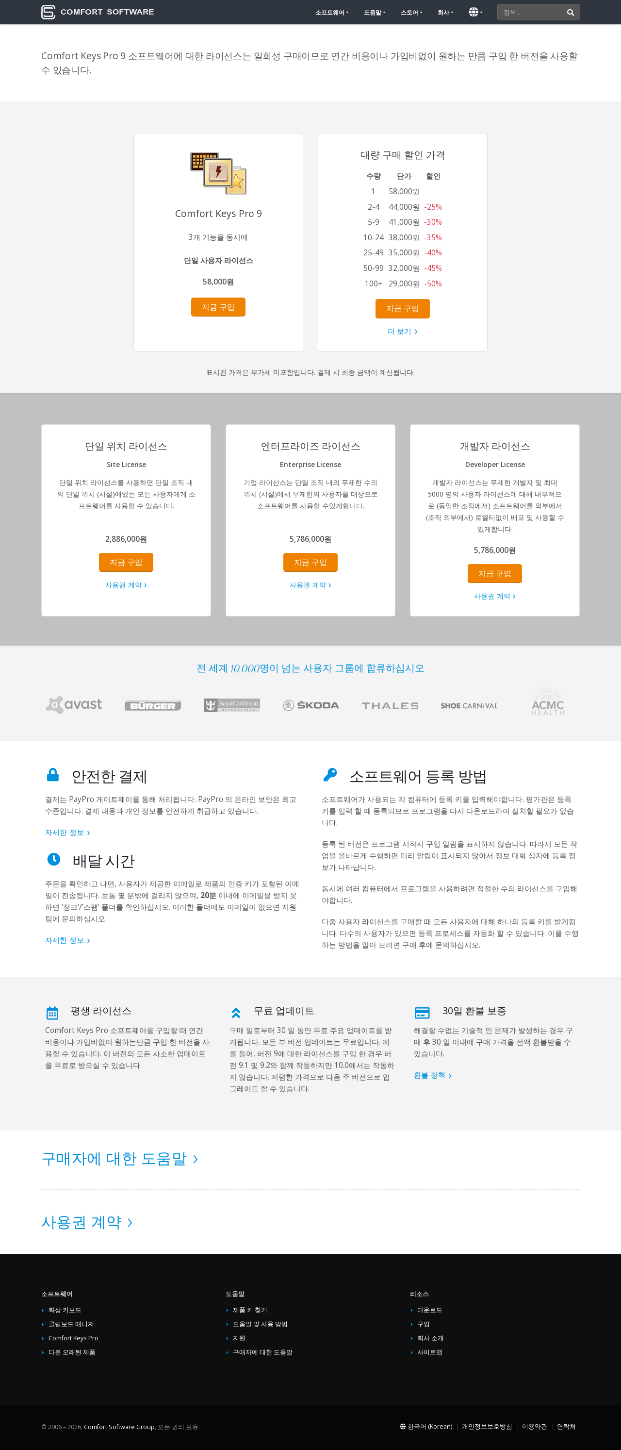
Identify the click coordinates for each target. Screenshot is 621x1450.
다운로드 (429, 1310)
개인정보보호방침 (487, 1426)
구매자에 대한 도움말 (114, 1158)
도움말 (372, 12)
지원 (239, 1338)
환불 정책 (429, 1075)
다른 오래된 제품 (72, 1352)
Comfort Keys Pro (73, 1338)
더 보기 (400, 331)
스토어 (409, 12)
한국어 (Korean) (426, 1426)
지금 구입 (218, 306)
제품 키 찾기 (250, 1310)
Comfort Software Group (119, 1427)
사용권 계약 (123, 584)
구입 (423, 1324)
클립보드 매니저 (71, 1324)
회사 (443, 12)
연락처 (566, 1426)
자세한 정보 (64, 832)
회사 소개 (430, 1338)
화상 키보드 (65, 1310)
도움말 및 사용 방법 (260, 1324)
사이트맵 (429, 1352)
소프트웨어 (329, 12)
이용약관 (534, 1426)
